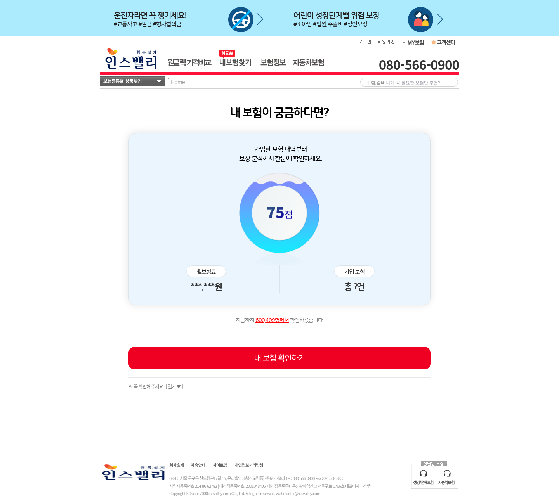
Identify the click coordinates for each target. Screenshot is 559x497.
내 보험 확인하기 (279, 357)
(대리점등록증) (278, 486)
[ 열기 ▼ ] (174, 386)
